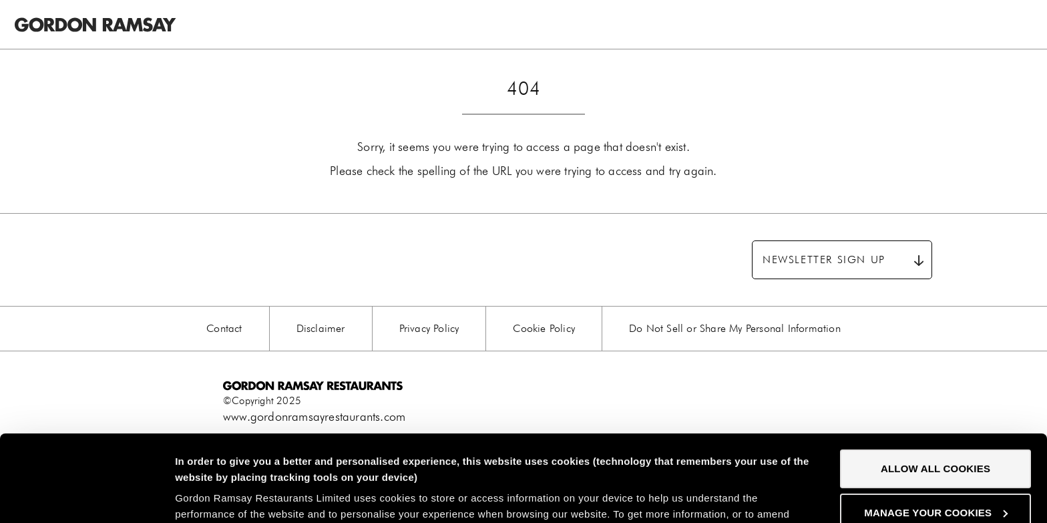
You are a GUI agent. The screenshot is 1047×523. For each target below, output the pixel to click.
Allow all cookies (935, 382)
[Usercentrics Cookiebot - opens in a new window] (86, 497)
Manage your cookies (936, 425)
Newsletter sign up (824, 259)
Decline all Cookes (935, 470)
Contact (224, 328)
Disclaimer (320, 328)
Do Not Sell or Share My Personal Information (735, 328)
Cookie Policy (544, 328)
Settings (195, 496)
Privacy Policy (429, 328)
